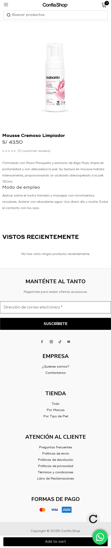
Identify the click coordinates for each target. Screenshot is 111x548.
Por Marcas (56, 410)
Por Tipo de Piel (55, 416)
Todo (55, 403)
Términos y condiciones (55, 472)
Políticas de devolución (55, 459)
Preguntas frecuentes (55, 447)
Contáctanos (55, 372)
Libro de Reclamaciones (55, 478)
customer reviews (34, 151)
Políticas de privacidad (55, 466)
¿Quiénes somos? (55, 366)
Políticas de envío (55, 453)
